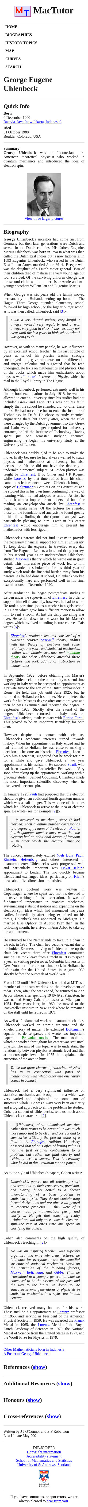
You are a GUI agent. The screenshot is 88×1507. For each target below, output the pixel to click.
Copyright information (44, 1452)
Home (11, 27)
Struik (72, 764)
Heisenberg (29, 859)
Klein (78, 876)
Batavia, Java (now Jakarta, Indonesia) (32, 122)
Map (9, 51)
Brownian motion (36, 1038)
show (39, 1367)
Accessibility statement (44, 1456)
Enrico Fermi (73, 718)
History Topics (21, 43)
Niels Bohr (65, 855)
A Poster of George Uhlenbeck (27, 1354)
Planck (79, 1320)
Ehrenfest (27, 474)
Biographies (18, 35)
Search (13, 67)
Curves (13, 59)
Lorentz (29, 377)
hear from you (57, 1501)
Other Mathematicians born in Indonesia (34, 1349)
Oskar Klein (71, 868)
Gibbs (58, 1272)
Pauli (33, 794)
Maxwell (22, 559)
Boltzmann (25, 487)
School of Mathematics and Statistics (44, 1460)
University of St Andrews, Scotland (44, 1465)
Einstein (10, 859)
